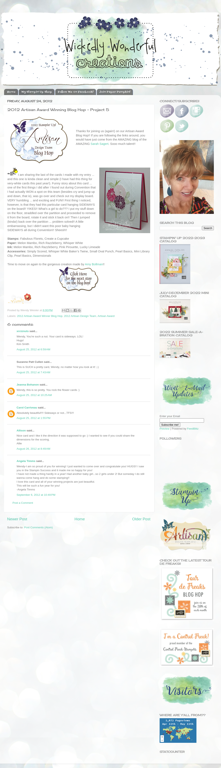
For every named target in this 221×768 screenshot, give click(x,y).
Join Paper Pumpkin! (114, 92)
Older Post (141, 519)
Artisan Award (106, 316)
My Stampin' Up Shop (36, 92)
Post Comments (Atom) (38, 527)
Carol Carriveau (27, 407)
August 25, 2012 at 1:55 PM (34, 418)
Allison (21, 430)
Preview (164, 428)
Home (11, 92)
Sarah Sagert (99, 143)
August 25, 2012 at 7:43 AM (33, 372)
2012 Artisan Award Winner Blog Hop (39, 316)
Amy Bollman (94, 264)
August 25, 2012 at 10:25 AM (34, 395)
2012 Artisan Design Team (80, 316)
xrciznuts (23, 331)
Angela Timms (26, 461)
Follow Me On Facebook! (76, 92)
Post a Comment (22, 502)
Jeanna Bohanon (28, 384)
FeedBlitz (192, 428)
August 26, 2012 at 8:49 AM (33, 448)
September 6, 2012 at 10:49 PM (36, 494)
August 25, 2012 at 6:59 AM (33, 349)
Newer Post (17, 519)
